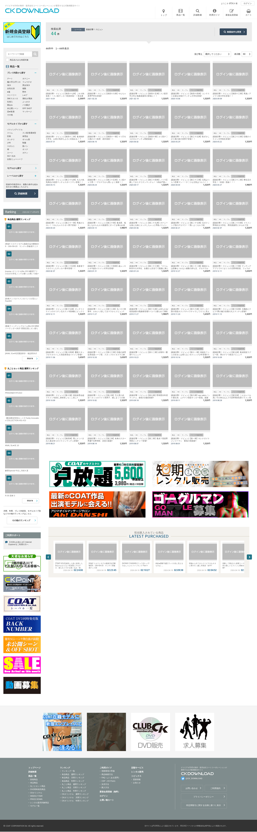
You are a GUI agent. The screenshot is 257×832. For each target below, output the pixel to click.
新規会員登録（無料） (110, 792)
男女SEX (26, 85)
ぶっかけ (26, 102)
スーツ (10, 153)
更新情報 (137, 779)
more (30, 358)
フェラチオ (27, 82)
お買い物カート (107, 800)
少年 (9, 143)
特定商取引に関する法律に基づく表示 (203, 805)
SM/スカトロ (12, 98)
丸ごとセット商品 (37, 786)
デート (10, 79)
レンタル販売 (137, 772)
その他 (10, 115)
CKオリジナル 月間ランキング (75, 797)
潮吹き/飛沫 (27, 98)
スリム (10, 133)
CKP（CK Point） (109, 781)
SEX (9, 85)
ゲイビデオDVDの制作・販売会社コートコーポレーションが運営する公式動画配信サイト (42, 6)
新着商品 (34, 779)
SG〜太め (11, 156)
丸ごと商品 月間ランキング (74, 787)
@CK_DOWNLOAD (194, 778)
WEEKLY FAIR (36, 796)
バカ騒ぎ (26, 105)
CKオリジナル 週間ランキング (75, 794)
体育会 (25, 136)
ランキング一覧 (68, 771)
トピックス (136, 776)
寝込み (10, 105)
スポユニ (11, 146)
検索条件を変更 (234, 32)
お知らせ (137, 783)
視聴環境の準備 (108, 771)
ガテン (25, 153)
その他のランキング (21, 520)
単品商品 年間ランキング (73, 781)
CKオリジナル (36, 793)
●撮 (8, 92)
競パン (25, 146)
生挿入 (10, 102)
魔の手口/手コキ (14, 82)
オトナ (25, 149)
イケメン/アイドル (15, 130)
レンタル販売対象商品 (39, 803)
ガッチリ (11, 139)
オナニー (26, 79)
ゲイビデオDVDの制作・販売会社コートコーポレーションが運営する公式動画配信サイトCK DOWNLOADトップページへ (32, 10)
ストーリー (11, 95)
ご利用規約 (215, 788)
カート (248, 15)
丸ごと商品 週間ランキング (74, 784)
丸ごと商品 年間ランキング (74, 791)
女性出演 (11, 88)
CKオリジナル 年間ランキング (75, 801)
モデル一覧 (35, 806)
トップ (164, 15)
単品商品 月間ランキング (73, 778)
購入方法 (105, 787)
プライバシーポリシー (203, 797)
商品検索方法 (107, 774)
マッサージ (27, 112)
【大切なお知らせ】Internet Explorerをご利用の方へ (20, 543)
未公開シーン (12, 108)
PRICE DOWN (36, 799)
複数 (24, 88)
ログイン (248, 3)
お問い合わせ (192, 788)
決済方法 (105, 784)
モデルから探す (14, 168)
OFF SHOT (27, 108)
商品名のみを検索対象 (19, 60)
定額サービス (137, 768)
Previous (48, 557)
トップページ (34, 768)
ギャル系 (26, 139)
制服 (24, 143)
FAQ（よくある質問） (111, 778)
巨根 (9, 136)
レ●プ (24, 95)
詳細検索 (22, 193)
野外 (24, 92)
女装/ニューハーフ (15, 159)
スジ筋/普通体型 (29, 133)
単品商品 (34, 783)
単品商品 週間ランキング (73, 774)
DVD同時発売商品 (37, 789)
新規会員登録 (232, 15)
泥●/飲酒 (10, 112)
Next (249, 557)
